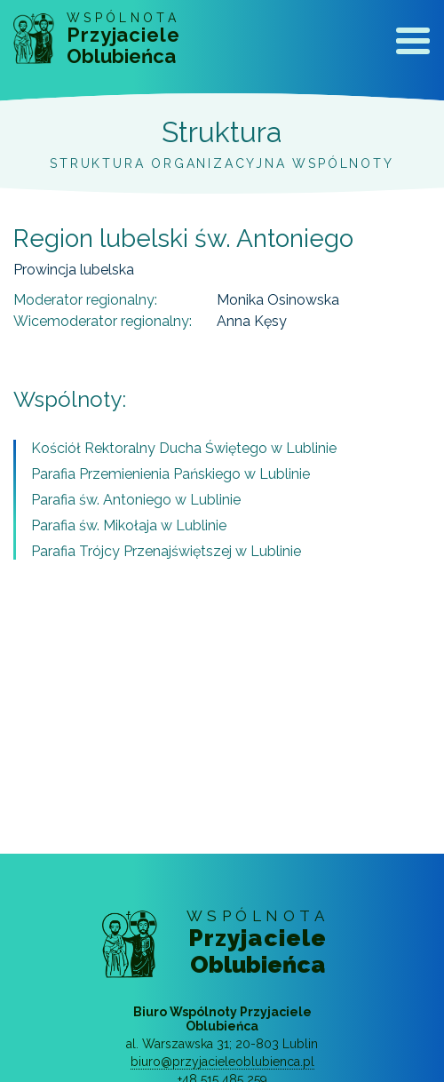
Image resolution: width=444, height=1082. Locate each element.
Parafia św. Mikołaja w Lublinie (128, 525)
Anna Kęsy (252, 321)
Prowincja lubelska (73, 269)
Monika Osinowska (278, 299)
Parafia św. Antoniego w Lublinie (136, 499)
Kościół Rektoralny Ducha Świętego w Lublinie (184, 448)
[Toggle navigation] (413, 44)
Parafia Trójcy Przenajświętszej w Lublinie (166, 551)
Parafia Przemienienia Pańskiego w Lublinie (170, 473)
